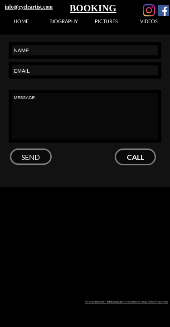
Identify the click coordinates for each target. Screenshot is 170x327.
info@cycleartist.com (29, 7)
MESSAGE (85, 116)
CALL (135, 157)
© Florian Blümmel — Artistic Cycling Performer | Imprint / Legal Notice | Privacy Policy (126, 301)
